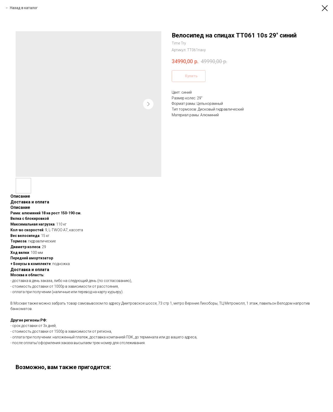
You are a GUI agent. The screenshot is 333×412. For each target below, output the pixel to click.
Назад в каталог (24, 8)
